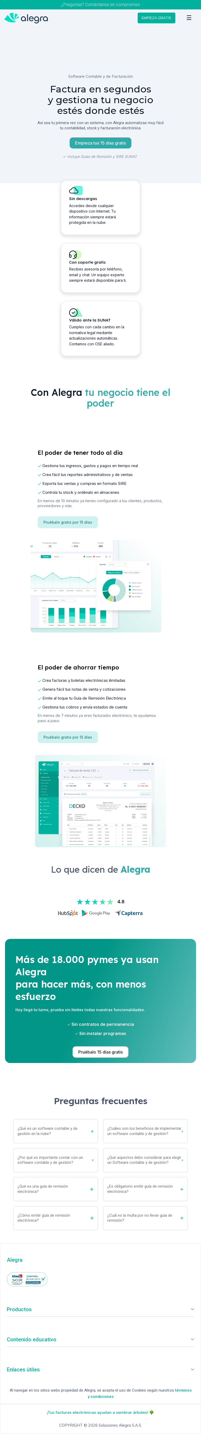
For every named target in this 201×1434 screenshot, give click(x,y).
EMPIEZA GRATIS (153, 18)
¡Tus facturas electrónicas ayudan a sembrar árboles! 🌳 (100, 1412)
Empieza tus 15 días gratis (100, 143)
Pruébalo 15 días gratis (100, 1052)
